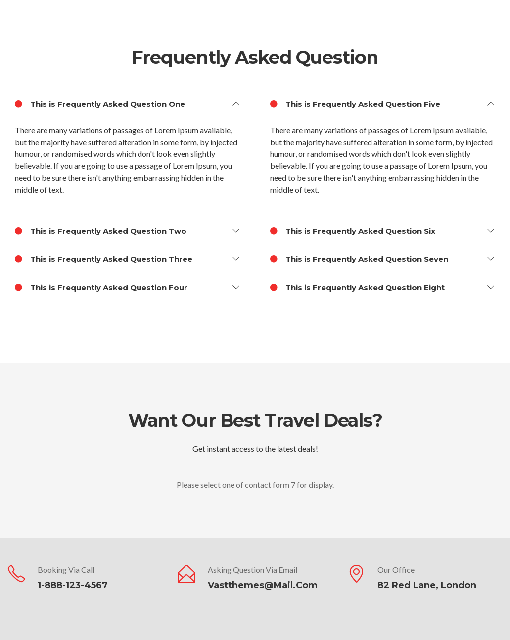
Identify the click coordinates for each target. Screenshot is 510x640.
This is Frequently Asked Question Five (355, 104)
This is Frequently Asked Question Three (103, 259)
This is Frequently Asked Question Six (352, 231)
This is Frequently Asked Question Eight (357, 287)
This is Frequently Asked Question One (100, 104)
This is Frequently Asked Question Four (101, 287)
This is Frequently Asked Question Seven (359, 259)
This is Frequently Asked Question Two (100, 231)
